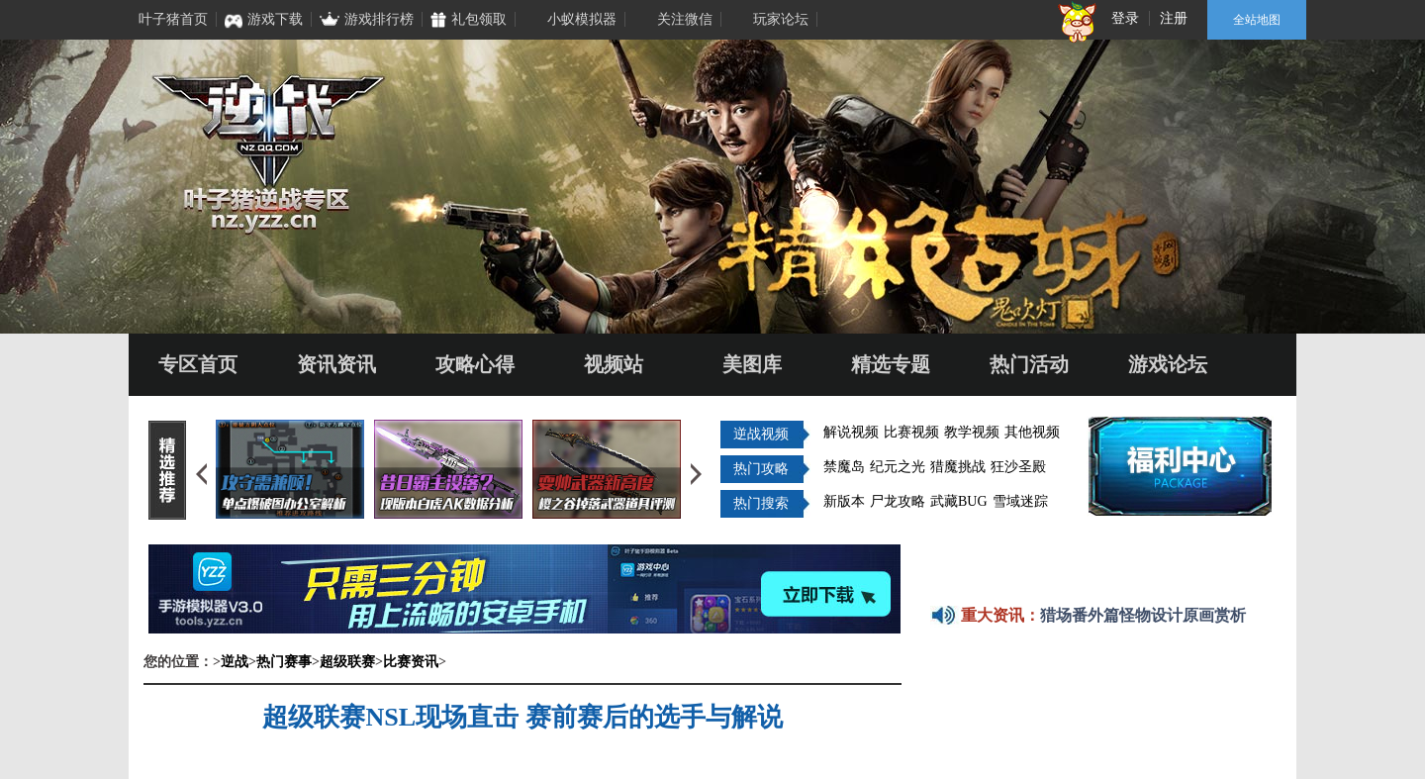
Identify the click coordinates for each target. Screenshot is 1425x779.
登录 (1125, 18)
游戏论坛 (1167, 364)
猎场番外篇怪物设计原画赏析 (1143, 615)
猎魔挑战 (958, 466)
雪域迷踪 (1020, 501)
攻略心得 (475, 364)
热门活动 (1029, 364)
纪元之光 (897, 466)
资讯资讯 (336, 364)
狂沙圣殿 (1018, 466)
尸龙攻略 (897, 501)
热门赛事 (284, 661)
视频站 (613, 364)
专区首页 (198, 364)
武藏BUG (959, 501)
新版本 (844, 501)
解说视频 (851, 432)
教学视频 (971, 432)
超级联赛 (347, 661)
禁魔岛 (844, 466)
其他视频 (1032, 432)
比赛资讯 (410, 661)
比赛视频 (911, 432)
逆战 (234, 661)
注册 (1174, 18)
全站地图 (1257, 20)
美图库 (752, 364)
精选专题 (890, 364)
